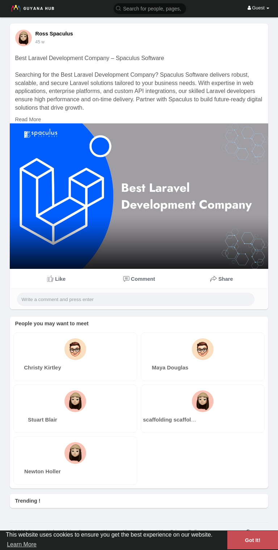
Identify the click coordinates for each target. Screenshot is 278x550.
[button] (150, 8)
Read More (28, 119)
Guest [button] (259, 7)
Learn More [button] (22, 544)
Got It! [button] (252, 540)
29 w (40, 42)
